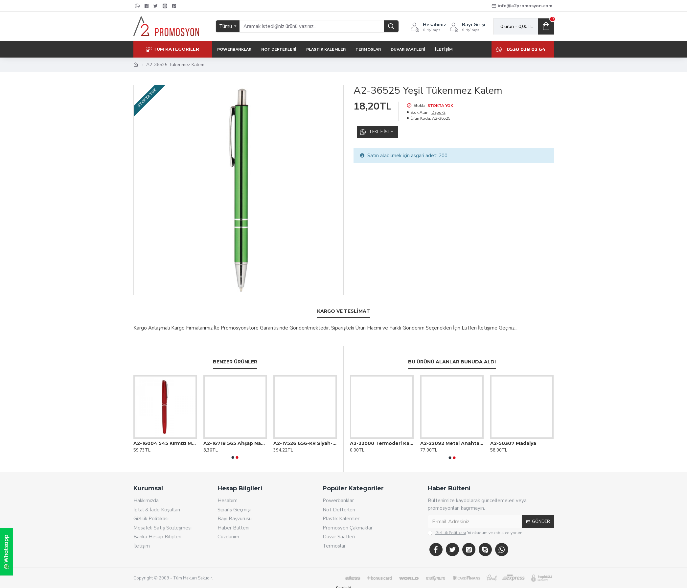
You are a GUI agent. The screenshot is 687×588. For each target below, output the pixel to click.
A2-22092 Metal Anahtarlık (452, 436)
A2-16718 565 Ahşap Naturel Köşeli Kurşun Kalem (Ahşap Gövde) (235, 435)
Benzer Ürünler (235, 354)
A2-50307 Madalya (513, 436)
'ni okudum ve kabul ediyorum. (475, 525)
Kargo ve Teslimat (343, 311)
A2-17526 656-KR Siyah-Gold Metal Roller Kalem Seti (305, 435)
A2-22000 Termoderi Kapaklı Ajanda (381, 436)
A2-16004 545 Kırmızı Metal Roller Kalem (165, 435)
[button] (233, 450)
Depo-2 (438, 112)
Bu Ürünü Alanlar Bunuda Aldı (452, 354)
